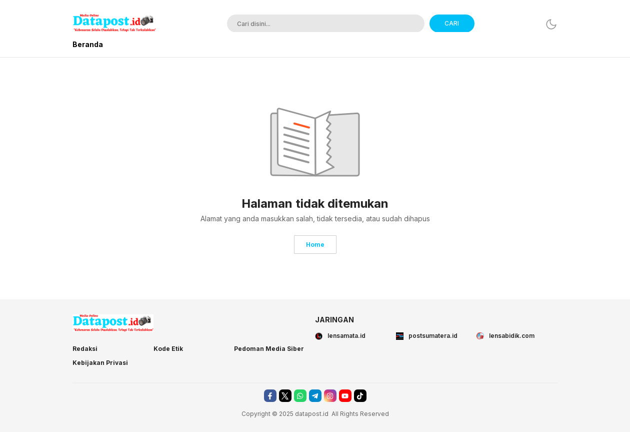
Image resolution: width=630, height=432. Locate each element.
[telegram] (315, 395)
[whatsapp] (300, 395)
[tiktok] (360, 395)
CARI (451, 23)
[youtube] (345, 395)
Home (315, 244)
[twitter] (285, 395)
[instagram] (330, 395)
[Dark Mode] (551, 24)
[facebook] (270, 395)
